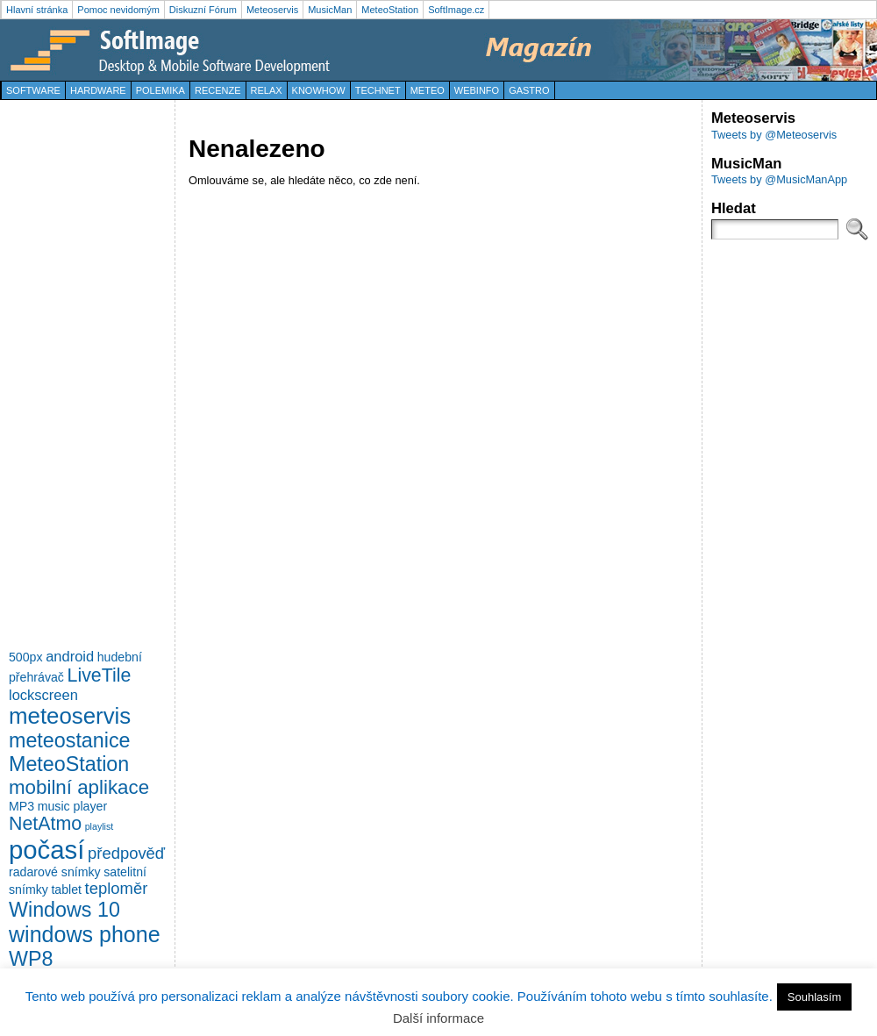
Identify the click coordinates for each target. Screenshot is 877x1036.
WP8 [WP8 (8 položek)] (31, 958)
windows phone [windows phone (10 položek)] (84, 934)
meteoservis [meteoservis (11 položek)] (70, 716)
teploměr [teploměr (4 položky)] (116, 888)
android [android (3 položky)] (70, 656)
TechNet (378, 90)
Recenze (218, 90)
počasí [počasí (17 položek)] (46, 849)
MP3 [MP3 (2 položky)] (21, 806)
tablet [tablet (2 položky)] (66, 889)
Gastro (529, 90)
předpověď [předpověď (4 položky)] (126, 853)
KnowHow (319, 90)
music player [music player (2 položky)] (72, 806)
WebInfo (476, 90)
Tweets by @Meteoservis (774, 134)
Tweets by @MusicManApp (779, 179)
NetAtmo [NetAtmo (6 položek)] (45, 823)
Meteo (427, 90)
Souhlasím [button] (814, 997)
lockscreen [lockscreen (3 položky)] (43, 695)
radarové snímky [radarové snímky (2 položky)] (55, 872)
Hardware (98, 90)
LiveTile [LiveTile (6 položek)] (100, 675)
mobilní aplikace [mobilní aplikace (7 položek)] (79, 787)
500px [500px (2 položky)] (26, 657)
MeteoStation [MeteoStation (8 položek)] (69, 764)
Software (33, 90)
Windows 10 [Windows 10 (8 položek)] (64, 909)
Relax (266, 90)
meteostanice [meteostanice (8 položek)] (70, 740)
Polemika (160, 90)
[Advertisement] (79, 372)
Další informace (438, 1018)
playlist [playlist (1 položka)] (99, 826)
